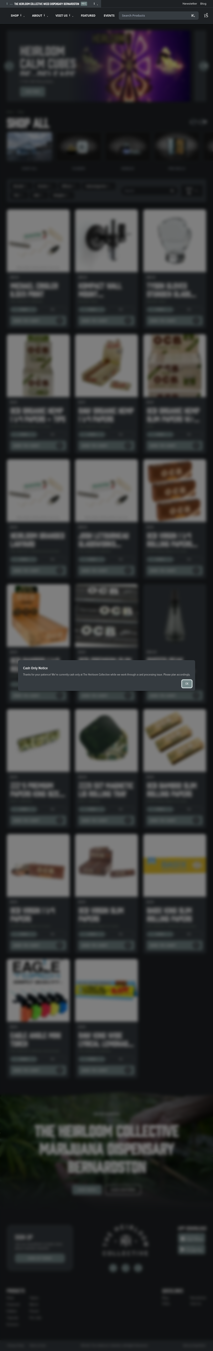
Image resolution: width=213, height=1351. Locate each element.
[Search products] (159, 15)
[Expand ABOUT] (39, 15)
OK (186, 683)
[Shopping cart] (208, 15)
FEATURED (88, 15)
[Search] (193, 15)
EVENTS (109, 15)
